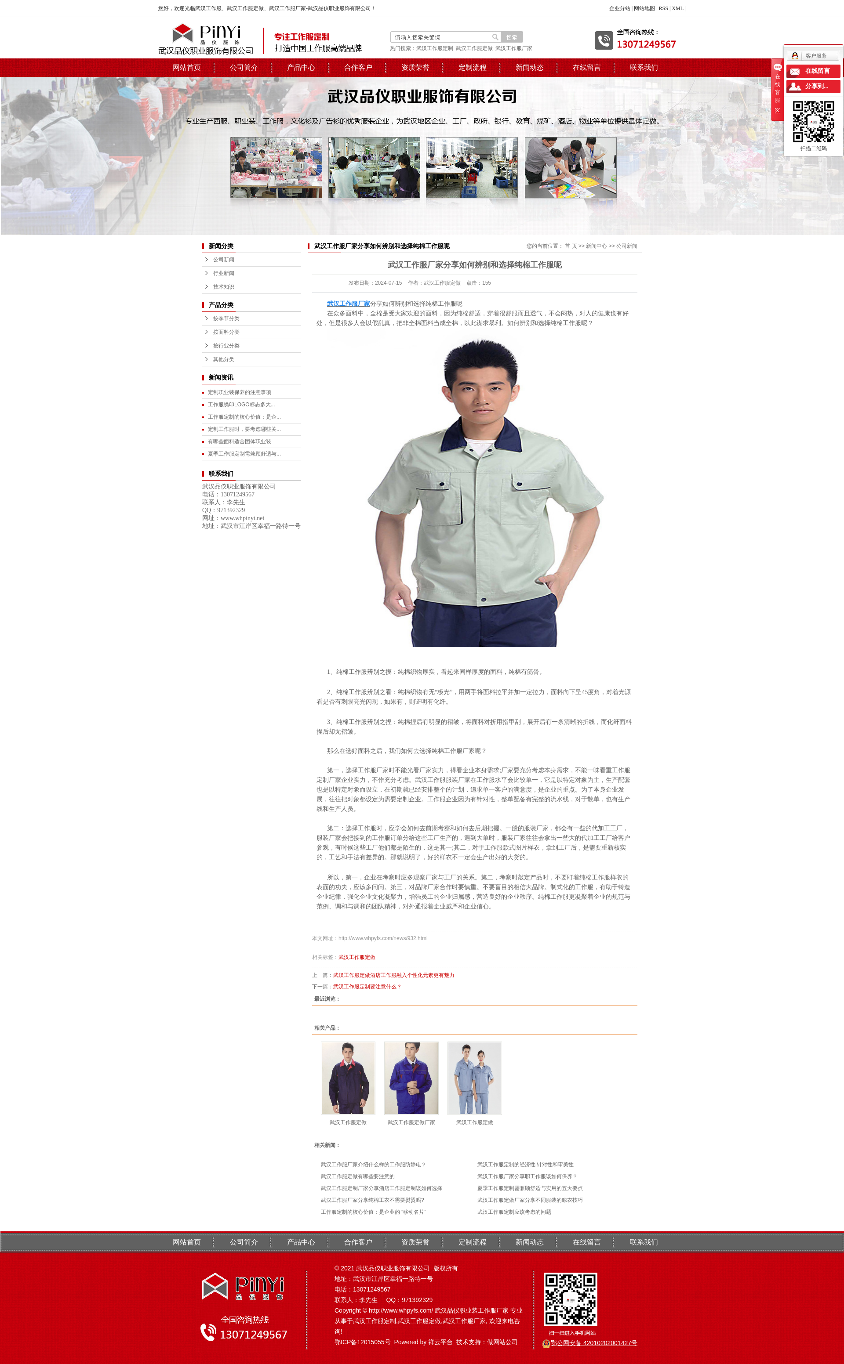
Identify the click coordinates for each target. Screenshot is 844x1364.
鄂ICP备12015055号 (363, 1342)
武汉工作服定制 (434, 48)
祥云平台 (440, 1342)
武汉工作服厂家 (513, 48)
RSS (663, 8)
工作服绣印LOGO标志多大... (241, 405)
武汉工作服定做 (474, 48)
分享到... (817, 86)
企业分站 (619, 8)
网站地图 (644, 8)
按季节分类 (226, 318)
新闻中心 (596, 246)
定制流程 (472, 67)
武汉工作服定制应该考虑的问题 (514, 1212)
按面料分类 (226, 332)
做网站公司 (502, 1342)
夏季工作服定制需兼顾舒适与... (244, 454)
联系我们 (644, 67)
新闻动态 (530, 67)
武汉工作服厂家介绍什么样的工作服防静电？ (373, 1164)
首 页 (571, 246)
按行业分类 (226, 346)
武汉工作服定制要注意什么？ (367, 987)
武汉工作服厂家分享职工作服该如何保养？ (527, 1176)
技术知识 (223, 287)
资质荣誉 (415, 67)
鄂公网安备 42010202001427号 (594, 1342)
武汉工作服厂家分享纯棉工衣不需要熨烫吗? (372, 1200)
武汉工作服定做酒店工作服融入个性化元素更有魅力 (394, 975)
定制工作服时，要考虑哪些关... (244, 429)
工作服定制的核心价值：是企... (244, 417)
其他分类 (223, 359)
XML (677, 8)
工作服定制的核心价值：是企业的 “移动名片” (373, 1212)
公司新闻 (223, 260)
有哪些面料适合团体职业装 (239, 441)
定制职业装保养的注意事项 (239, 392)
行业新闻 (223, 273)
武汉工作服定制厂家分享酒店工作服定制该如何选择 (381, 1188)
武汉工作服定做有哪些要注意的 (358, 1176)
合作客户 (358, 67)
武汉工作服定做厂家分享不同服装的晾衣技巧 (530, 1200)
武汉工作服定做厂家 (411, 1122)
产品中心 (301, 67)
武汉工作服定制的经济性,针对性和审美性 (525, 1164)
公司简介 (244, 67)
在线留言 (587, 67)
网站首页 (187, 67)
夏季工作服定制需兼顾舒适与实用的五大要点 (530, 1188)
